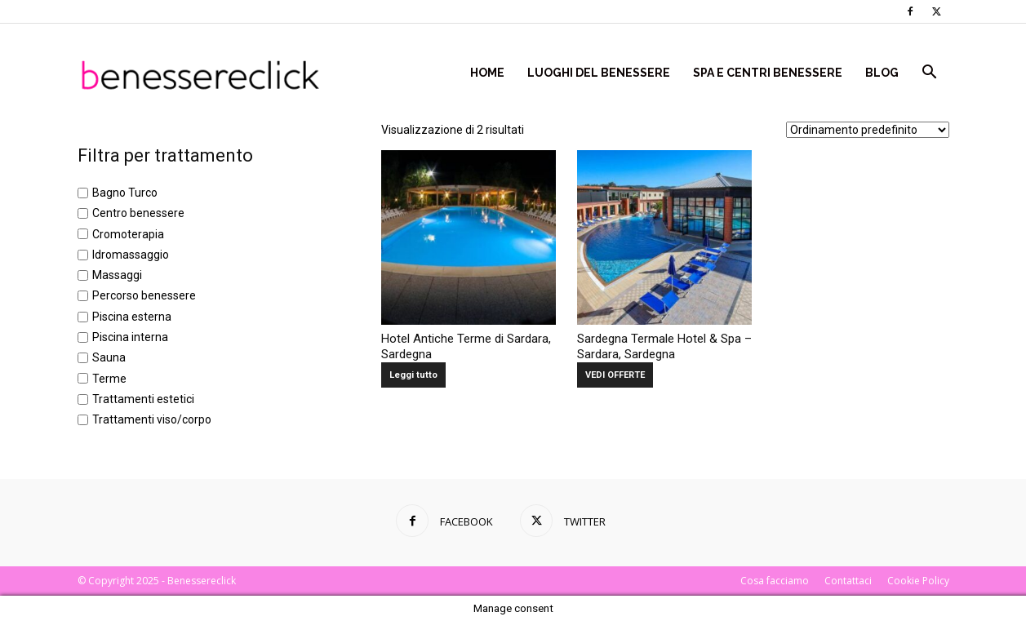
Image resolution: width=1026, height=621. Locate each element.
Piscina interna (130, 337)
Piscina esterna (131, 316)
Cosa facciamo (774, 581)
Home (487, 72)
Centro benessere (138, 213)
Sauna (109, 358)
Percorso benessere (144, 296)
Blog (882, 72)
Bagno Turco (125, 192)
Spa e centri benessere (767, 72)
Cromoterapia (128, 234)
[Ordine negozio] (867, 130)
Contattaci (848, 581)
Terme (109, 378)
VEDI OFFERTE (615, 375)
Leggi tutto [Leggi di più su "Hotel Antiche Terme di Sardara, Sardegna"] (413, 375)
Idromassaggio (130, 254)
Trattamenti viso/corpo (151, 420)
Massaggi (117, 275)
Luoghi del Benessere (598, 72)
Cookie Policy (918, 581)
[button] (929, 74)
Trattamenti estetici (143, 399)
